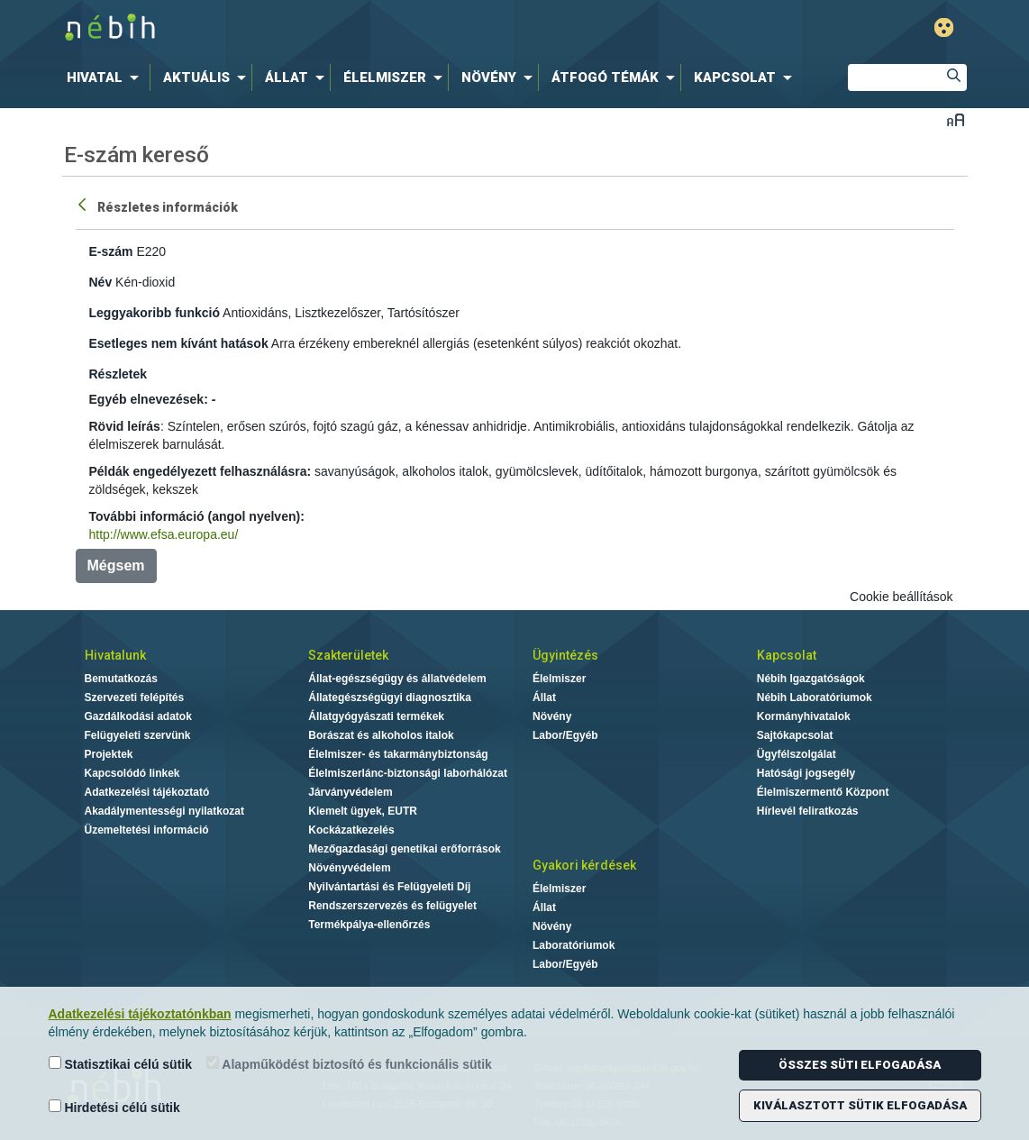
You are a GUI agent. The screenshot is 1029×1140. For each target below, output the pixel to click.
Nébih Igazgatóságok (811, 678)
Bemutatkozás (121, 678)
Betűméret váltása (955, 119)
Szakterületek (348, 655)
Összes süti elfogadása (860, 1065)
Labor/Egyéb (565, 735)
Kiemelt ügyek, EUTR (362, 811)
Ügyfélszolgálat (796, 754)
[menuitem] (106, 77)
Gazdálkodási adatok (138, 716)
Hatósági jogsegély (806, 773)
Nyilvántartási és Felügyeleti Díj (389, 886)
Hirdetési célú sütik (114, 1107)
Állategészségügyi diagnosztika (389, 697)
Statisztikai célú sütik (121, 1064)
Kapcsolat (786, 655)
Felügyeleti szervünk (138, 735)
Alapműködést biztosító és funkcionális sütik (349, 1064)
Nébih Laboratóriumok (814, 697)
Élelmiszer (559, 678)
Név (101, 282)
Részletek (118, 374)
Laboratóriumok (574, 945)
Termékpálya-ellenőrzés (369, 924)
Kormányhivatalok (804, 716)
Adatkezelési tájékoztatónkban (140, 1014)
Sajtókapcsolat (795, 735)
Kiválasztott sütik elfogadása (860, 1105)
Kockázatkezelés (351, 830)
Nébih (322, 28)
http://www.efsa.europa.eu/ (164, 534)
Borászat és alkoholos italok (380, 735)
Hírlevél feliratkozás (808, 811)
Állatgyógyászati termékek (376, 716)
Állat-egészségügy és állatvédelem (397, 678)
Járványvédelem (350, 792)
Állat (544, 697)
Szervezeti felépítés (135, 697)
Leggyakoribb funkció (154, 313)
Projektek (109, 754)
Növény (552, 716)
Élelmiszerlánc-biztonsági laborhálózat (407, 773)
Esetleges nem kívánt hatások (179, 343)
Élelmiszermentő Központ (823, 792)
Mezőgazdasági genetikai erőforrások (404, 849)
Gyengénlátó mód (943, 27)
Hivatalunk (115, 655)
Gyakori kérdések (584, 865)
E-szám (111, 251)
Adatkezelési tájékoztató (147, 792)
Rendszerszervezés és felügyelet (392, 905)
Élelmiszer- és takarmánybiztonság (397, 754)
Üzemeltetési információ (147, 830)
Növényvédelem (349, 868)
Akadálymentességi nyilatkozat (164, 811)
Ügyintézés (565, 655)
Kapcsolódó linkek (132, 773)
